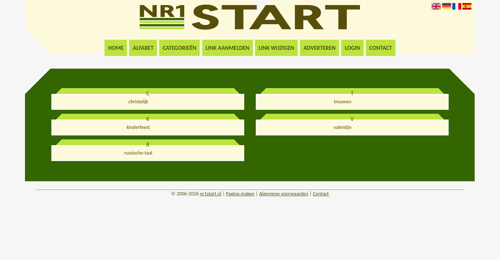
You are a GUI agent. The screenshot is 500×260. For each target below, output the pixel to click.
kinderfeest (138, 127)
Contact (380, 47)
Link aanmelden (227, 47)
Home (116, 47)
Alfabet (143, 47)
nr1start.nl (210, 194)
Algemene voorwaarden (283, 194)
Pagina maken (240, 194)
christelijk (138, 102)
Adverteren (320, 47)
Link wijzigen (276, 47)
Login (352, 47)
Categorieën (179, 47)
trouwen (342, 102)
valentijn (343, 127)
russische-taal (138, 153)
